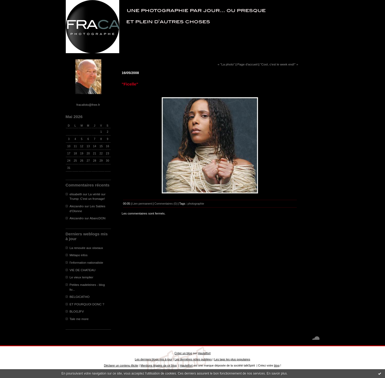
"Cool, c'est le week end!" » (279, 64)
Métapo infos (78, 255)
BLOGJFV (77, 311)
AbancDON (97, 218)
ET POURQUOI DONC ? (87, 304)
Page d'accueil (247, 64)
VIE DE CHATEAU (82, 270)
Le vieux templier (81, 277)
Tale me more (79, 319)
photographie (196, 203)
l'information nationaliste (86, 262)
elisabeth (76, 194)
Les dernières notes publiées (193, 359)
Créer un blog (183, 353)
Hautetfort (204, 353)
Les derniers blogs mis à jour (153, 359)
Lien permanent (142, 203)
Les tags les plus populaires (232, 359)
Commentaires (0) (165, 203)
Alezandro (77, 206)
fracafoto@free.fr (88, 104)
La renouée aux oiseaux (86, 248)
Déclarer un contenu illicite (121, 365)
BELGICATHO (80, 296)
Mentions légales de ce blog (158, 365)
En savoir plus (277, 373)
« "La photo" (226, 64)
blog (277, 365)
